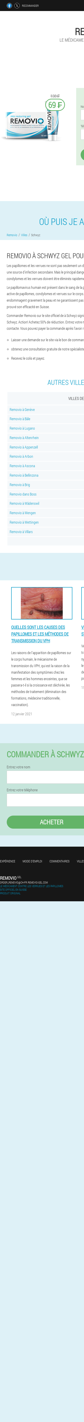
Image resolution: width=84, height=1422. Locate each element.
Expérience (7, 861)
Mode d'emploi (32, 861)
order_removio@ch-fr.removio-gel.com (24, 882)
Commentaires (59, 861)
